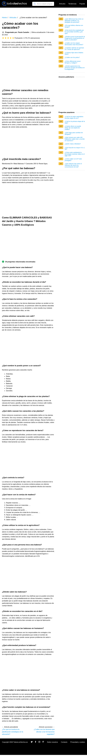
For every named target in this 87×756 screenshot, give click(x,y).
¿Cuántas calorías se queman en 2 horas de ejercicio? (74, 48)
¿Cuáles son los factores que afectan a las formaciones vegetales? (44, 732)
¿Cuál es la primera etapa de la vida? (75, 122)
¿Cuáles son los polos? (72, 57)
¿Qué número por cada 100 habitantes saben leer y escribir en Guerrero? (75, 139)
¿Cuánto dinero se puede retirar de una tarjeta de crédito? (73, 127)
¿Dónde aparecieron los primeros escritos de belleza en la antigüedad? (75, 67)
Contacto (64, 742)
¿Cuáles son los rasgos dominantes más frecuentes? (74, 43)
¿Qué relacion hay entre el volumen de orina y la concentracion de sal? (73, 165)
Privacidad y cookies (77, 742)
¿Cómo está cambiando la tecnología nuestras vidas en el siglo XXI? (75, 154)
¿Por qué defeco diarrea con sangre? (74, 26)
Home (4, 18)
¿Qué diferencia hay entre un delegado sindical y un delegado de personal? (74, 20)
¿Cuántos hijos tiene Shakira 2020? (74, 53)
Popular (82, 4)
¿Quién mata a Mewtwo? (73, 144)
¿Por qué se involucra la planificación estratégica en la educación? (12, 732)
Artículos (62, 4)
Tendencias (72, 4)
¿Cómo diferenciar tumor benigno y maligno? (73, 62)
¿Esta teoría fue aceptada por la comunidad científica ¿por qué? (74, 31)
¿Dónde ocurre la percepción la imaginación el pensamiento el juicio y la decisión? (75, 38)
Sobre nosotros (52, 742)
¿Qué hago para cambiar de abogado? (74, 133)
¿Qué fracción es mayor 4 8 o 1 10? (75, 148)
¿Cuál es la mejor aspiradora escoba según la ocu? (74, 117)
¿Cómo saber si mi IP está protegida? (73, 159)
